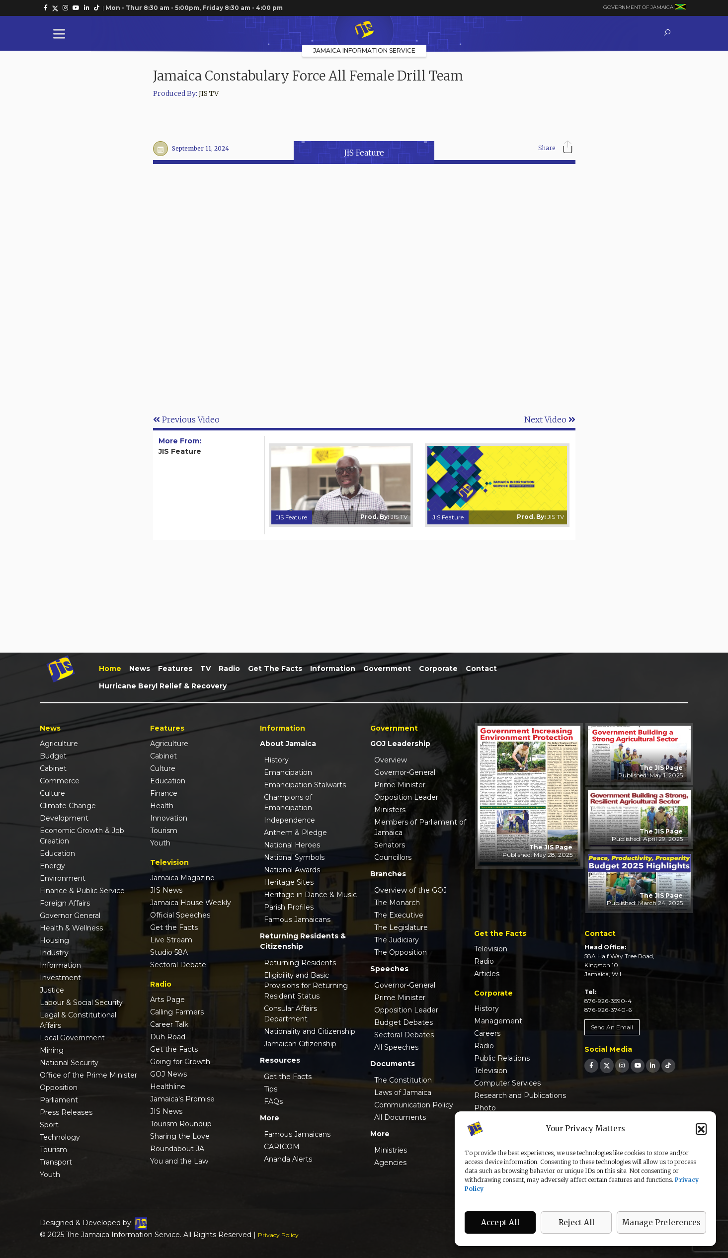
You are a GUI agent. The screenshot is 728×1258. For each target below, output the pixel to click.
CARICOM (282, 1146)
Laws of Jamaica (402, 1092)
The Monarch (397, 902)
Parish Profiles (289, 907)
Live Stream (171, 939)
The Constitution (403, 1080)
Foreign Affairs (65, 903)
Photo (485, 1107)
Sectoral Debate (178, 964)
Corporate (438, 668)
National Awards (292, 869)
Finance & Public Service (82, 890)
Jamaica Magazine (182, 877)
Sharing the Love (180, 1136)
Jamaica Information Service (364, 50)
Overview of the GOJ (410, 890)
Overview (390, 759)
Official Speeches (180, 915)
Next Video (549, 419)
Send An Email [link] (612, 1027)
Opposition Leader (406, 797)
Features (175, 668)
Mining (52, 1050)
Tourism (53, 1149)
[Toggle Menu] (61, 33)
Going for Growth (180, 1061)
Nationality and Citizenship (309, 1031)
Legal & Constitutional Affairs (78, 1020)
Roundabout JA (177, 1148)
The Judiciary (396, 939)
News (139, 668)
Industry (54, 952)
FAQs (273, 1101)
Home (110, 668)
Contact (481, 668)
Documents (392, 1063)
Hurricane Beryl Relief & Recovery (163, 685)
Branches (388, 873)
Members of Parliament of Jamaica (420, 827)
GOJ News (168, 1074)
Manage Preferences (661, 1222)
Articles (486, 973)
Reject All (576, 1222)
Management (498, 1020)
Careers (487, 1033)
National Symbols (294, 857)
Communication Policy (413, 1104)
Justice (52, 990)
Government (387, 668)
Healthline (167, 1086)
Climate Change (68, 805)
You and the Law (179, 1161)
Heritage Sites (289, 882)
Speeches (389, 968)
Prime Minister (399, 784)
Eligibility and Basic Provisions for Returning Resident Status (306, 986)
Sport (49, 1124)
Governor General (70, 915)
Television (490, 948)
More (269, 1117)
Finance (163, 793)
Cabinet (53, 768)
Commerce (60, 780)
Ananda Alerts (288, 1159)
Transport (56, 1162)
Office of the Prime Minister (88, 1075)
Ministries (390, 1150)
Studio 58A (169, 952)
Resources (280, 1060)
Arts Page (167, 999)
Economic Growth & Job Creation (82, 835)
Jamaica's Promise (182, 1098)
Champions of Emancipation (288, 802)
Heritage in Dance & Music (310, 894)
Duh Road (167, 1036)
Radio (229, 668)
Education (57, 853)
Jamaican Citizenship (300, 1043)
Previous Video (186, 419)
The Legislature (401, 927)
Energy (52, 865)
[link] (45, 7)
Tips (270, 1089)
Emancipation (288, 772)
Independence (289, 820)
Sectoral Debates (404, 1034)
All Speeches (396, 1047)
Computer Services (507, 1083)
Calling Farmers (177, 1011)
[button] (701, 1129)
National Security (69, 1062)
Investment (60, 977)
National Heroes (292, 844)
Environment (62, 878)
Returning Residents (300, 962)
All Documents (400, 1117)
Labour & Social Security (81, 1002)
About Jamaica (288, 743)
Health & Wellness (71, 927)
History (276, 759)
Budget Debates (403, 1022)
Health (161, 805)
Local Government (72, 1037)
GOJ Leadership (400, 743)
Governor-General (404, 772)
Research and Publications (520, 1095)
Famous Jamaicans (297, 919)
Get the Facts (275, 668)
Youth (50, 1174)
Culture (52, 793)
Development (64, 818)
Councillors (392, 857)
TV (205, 668)
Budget (53, 756)
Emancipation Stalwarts (305, 784)
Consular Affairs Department (290, 1013)
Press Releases (66, 1112)
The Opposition (400, 952)
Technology (60, 1137)
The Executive (398, 915)
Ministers (389, 809)
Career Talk (169, 1024)
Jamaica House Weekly (190, 902)
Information (332, 668)
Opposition (59, 1087)
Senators (389, 844)
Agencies (390, 1162)
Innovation (168, 818)
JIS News (166, 890)
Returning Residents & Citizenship (303, 941)
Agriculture (59, 743)
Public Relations (502, 1058)
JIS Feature (364, 153)
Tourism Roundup (181, 1123)
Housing (54, 940)
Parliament (59, 1099)
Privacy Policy (278, 1235)
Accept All (500, 1222)
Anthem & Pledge (295, 832)
